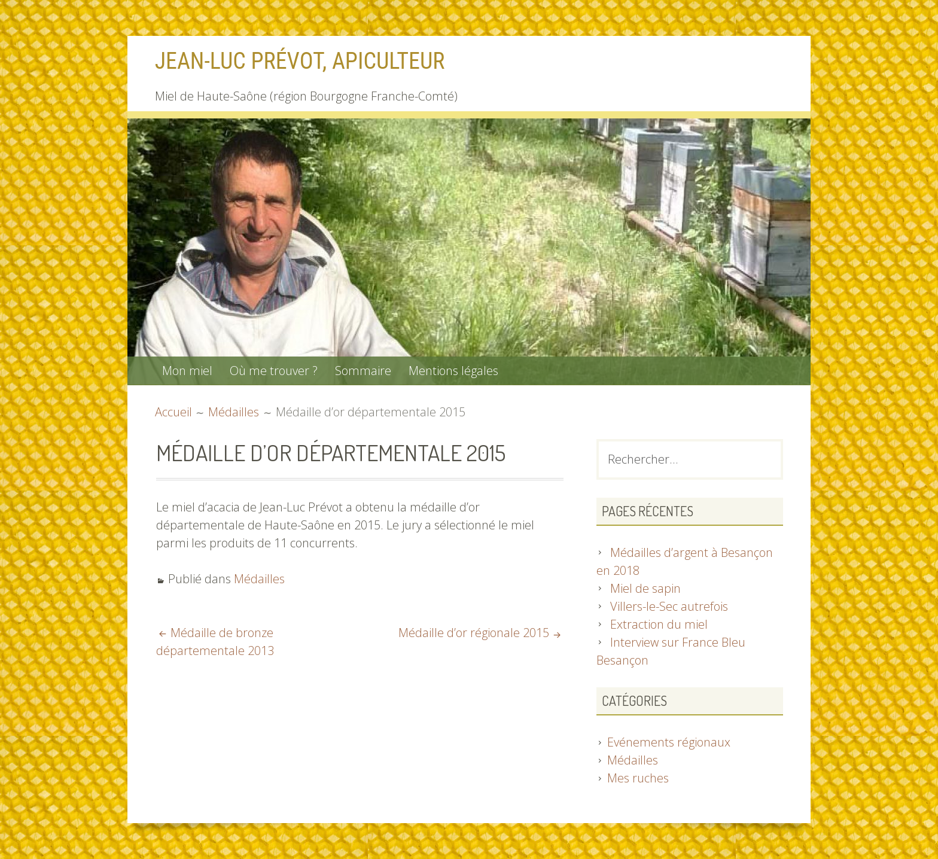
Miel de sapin (645, 588)
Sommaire (363, 371)
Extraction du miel (659, 624)
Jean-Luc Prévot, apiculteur (300, 61)
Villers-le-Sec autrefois (669, 606)
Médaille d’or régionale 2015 (473, 633)
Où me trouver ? (274, 371)
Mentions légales (453, 371)
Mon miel (187, 371)
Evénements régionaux (668, 742)
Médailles (259, 579)
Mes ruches (638, 778)
